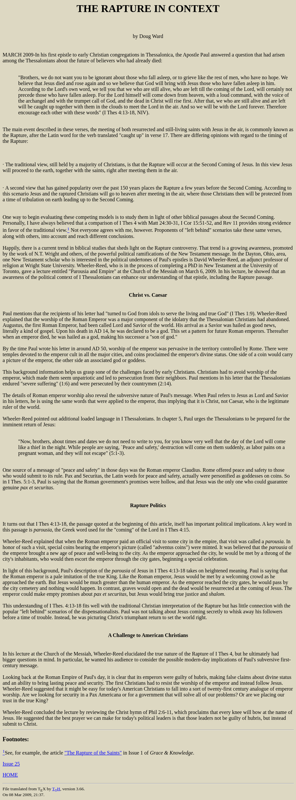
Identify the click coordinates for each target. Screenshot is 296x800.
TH (56, 788)
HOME (10, 775)
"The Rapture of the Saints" (93, 753)
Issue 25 (11, 764)
